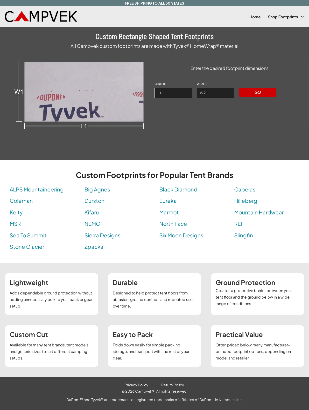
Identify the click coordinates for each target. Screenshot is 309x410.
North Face (173, 223)
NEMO (92, 223)
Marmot (169, 212)
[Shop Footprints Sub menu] (302, 17)
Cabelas (244, 189)
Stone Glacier (27, 246)
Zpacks (93, 246)
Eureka (168, 200)
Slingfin (243, 235)
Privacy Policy (136, 384)
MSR (15, 223)
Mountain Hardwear (259, 212)
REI (238, 223)
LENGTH (160, 84)
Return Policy (172, 384)
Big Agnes (97, 189)
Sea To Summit (28, 235)
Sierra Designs (102, 235)
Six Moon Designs (181, 235)
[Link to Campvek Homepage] (50, 16)
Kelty (16, 212)
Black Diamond (178, 189)
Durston (94, 200)
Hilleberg (245, 200)
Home (255, 16)
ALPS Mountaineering (37, 189)
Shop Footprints (283, 16)
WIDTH (202, 84)
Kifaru (91, 212)
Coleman (21, 200)
